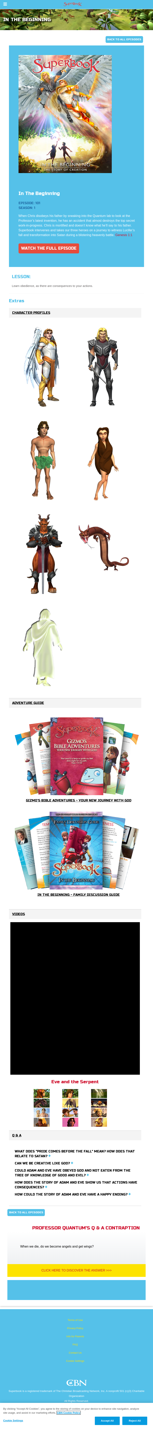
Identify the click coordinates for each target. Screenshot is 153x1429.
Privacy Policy (75, 1328)
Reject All (135, 1420)
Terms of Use (75, 1320)
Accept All (107, 1420)
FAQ (75, 1344)
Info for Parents (75, 1336)
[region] (76, 1416)
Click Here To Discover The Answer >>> (76, 1270)
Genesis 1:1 (123, 235)
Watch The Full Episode (48, 248)
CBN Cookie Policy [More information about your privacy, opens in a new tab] (68, 1412)
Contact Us (75, 1352)
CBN (77, 1384)
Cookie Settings (75, 1360)
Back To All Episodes (124, 39)
